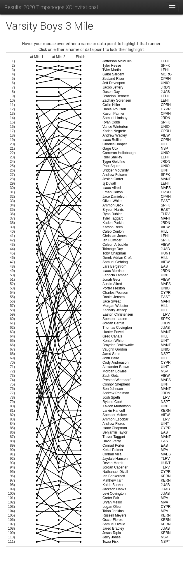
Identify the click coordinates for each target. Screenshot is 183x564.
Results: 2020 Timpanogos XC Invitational (51, 7)
